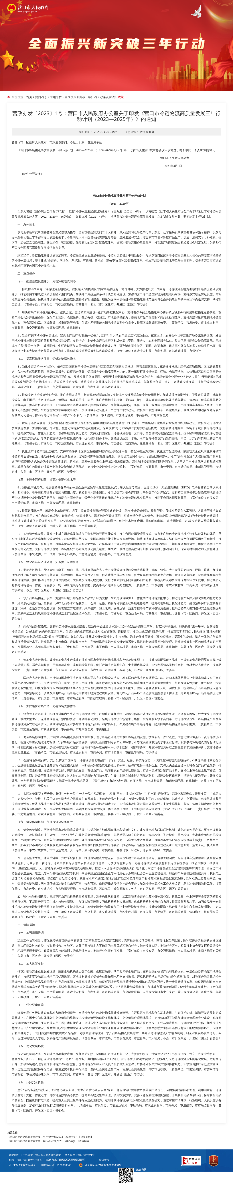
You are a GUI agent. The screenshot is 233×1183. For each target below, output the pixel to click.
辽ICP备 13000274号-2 (22, 1165)
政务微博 (132, 1175)
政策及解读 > (109, 97)
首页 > (30, 97)
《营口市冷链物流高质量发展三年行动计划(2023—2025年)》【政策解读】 (49, 1141)
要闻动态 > (42, 97)
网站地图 (14, 1155)
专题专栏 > (57, 97)
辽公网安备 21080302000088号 (103, 1165)
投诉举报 (104, 1160)
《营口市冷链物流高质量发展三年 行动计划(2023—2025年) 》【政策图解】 (50, 1136)
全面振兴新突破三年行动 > (82, 97)
